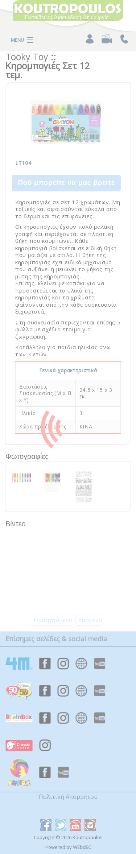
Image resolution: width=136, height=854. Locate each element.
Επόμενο (90, 620)
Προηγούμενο (53, 620)
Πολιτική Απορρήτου (68, 797)
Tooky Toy (26, 56)
